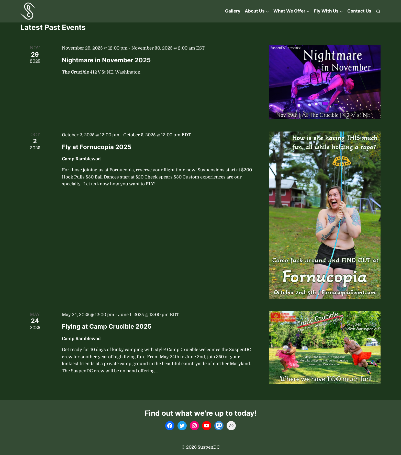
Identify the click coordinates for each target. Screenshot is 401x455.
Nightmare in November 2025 (106, 60)
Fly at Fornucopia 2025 (96, 147)
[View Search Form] (378, 11)
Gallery (232, 11)
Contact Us (359, 11)
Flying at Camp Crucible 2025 (106, 326)
